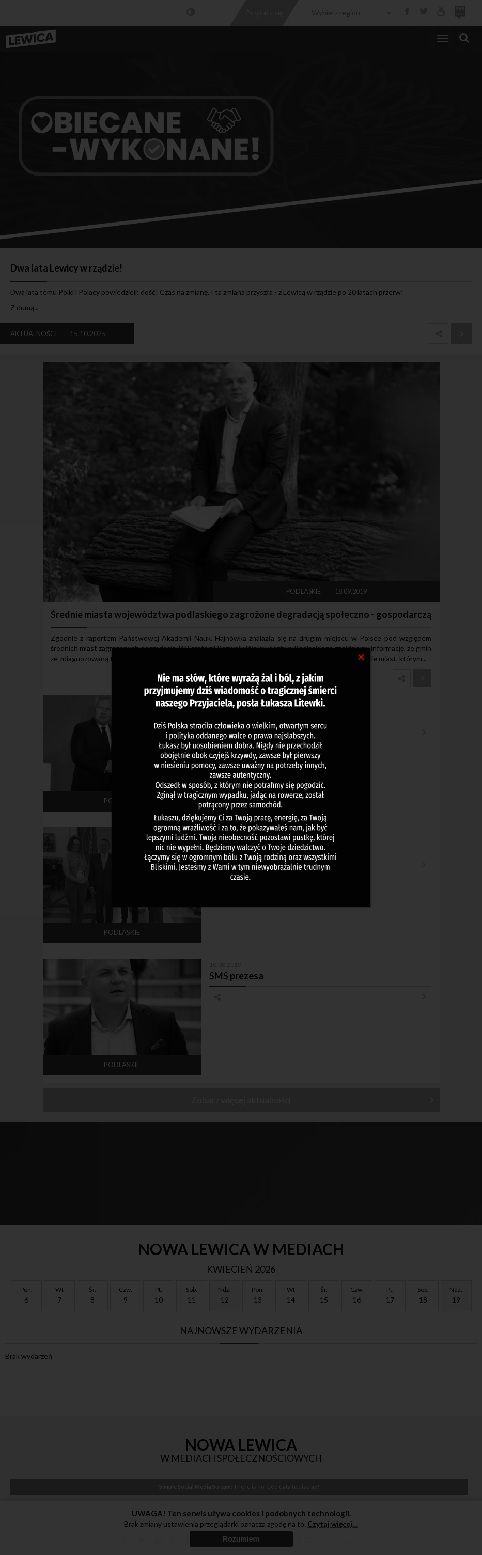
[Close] (361, 656)
